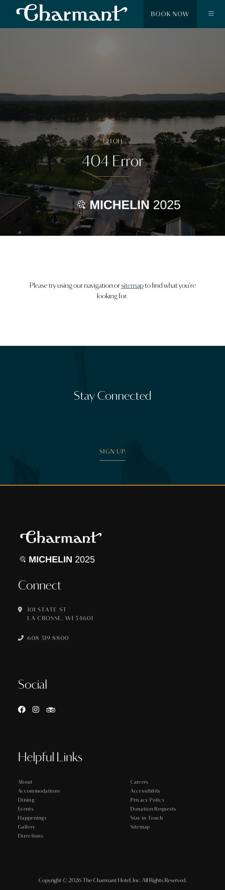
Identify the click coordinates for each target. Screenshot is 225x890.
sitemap (132, 285)
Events (26, 809)
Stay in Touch (146, 818)
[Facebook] (21, 709)
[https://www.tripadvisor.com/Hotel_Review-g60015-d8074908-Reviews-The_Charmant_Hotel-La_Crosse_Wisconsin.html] (50, 709)
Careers (139, 782)
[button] (211, 14)
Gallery (26, 827)
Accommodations (39, 791)
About (25, 782)
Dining (26, 800)
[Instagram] (36, 709)
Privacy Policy (147, 800)
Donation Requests (153, 809)
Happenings (32, 818)
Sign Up (112, 451)
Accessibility (145, 791)
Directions (30, 836)
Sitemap (140, 827)
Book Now (170, 14)
